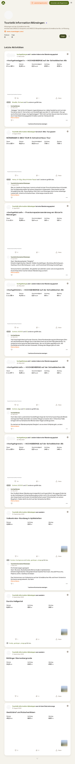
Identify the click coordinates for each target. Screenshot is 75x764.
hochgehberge (22, 54)
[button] (39, 3)
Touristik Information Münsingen (24, 23)
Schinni (14, 331)
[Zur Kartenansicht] (64, 549)
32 (27, 485)
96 (27, 102)
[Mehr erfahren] (15, 117)
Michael (20, 102)
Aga (19, 409)
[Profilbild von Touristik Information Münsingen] (8, 15)
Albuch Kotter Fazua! (29, 179)
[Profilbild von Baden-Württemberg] (11, 55)
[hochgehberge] (15, 106)
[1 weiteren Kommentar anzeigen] (37, 124)
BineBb (14, 102)
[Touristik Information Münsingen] (20, 183)
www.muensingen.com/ (15, 31)
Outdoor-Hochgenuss (16, 560)
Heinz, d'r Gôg (17, 179)
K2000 (20, 331)
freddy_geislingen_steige (33, 560)
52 (27, 331)
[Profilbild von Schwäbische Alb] (13, 55)
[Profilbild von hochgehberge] (8, 55)
